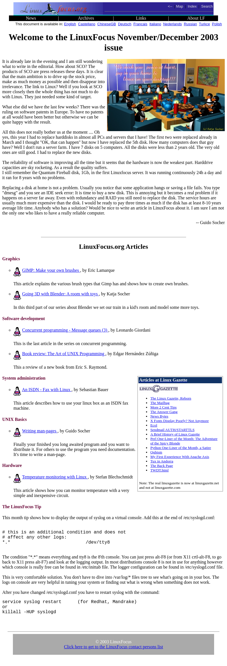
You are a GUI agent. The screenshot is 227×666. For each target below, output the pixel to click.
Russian (190, 24)
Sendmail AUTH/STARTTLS (172, 430)
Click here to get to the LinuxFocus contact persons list (113, 653)
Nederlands (172, 24)
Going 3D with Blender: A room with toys (60, 293)
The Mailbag (159, 403)
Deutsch (124, 24)
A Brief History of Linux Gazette (175, 434)
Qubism (156, 452)
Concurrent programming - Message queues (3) (65, 330)
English (70, 24)
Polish (217, 24)
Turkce (204, 24)
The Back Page (161, 466)
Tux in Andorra (161, 461)
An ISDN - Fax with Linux (46, 389)
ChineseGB (106, 24)
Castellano (86, 24)
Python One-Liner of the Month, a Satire (180, 448)
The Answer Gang (163, 412)
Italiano (155, 24)
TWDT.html (159, 470)
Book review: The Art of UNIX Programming (63, 353)
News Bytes (159, 416)
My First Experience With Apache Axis (179, 457)
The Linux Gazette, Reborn (170, 398)
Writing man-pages (39, 430)
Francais (140, 24)
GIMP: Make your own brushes (51, 270)
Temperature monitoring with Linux (55, 477)
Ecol (153, 425)
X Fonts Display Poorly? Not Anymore (179, 421)
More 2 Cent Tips (163, 407)
